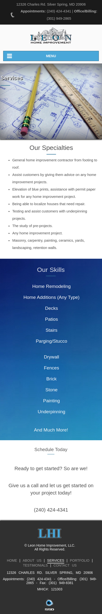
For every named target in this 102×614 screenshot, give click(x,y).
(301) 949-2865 (59, 18)
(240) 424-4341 (59, 11)
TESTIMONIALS (35, 565)
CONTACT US (65, 565)
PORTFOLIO (79, 560)
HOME (12, 560)
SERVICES (55, 560)
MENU (51, 56)
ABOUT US (32, 560)
